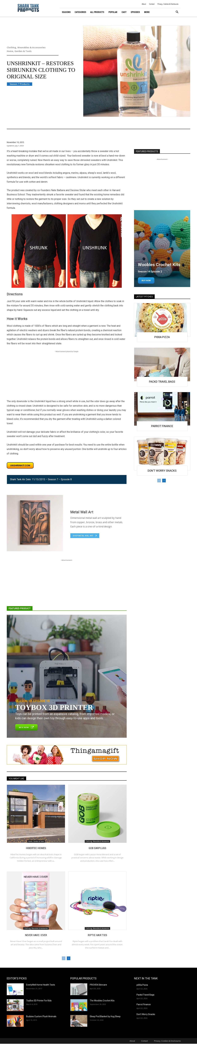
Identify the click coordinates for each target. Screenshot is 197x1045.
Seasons (66, 12)
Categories (80, 12)
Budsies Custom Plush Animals (41, 1016)
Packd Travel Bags (162, 381)
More (147, 12)
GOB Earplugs (97, 848)
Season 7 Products (19, 84)
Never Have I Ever (36, 935)
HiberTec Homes (36, 848)
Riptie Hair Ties (97, 935)
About (144, 4)
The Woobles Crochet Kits (102, 1000)
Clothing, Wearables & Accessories (39, 47)
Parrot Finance (162, 426)
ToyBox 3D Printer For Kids (39, 1000)
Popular (113, 12)
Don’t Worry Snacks (162, 470)
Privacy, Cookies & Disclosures (167, 4)
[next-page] (68, 958)
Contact (152, 4)
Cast (124, 12)
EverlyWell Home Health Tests (40, 985)
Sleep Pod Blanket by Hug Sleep (105, 1016)
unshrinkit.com (20, 465)
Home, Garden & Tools (39, 51)
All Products (97, 12)
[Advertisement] (67, 374)
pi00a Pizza (162, 337)
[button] (177, 12)
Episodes (135, 12)
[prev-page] (64, 958)
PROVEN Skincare (98, 985)
